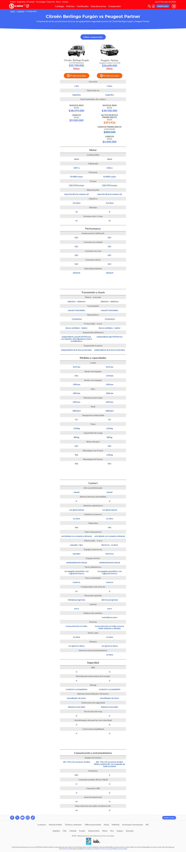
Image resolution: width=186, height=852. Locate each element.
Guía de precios (98, 6)
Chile (64, 831)
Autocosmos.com (64, 849)
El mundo (30, 1)
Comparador (114, 6)
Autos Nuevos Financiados (109, 119)
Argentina (21, 1)
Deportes (51, 1)
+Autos (65, 1)
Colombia (72, 831)
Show (58, 1)
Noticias (70, 6)
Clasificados (83, 6)
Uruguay (120, 831)
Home (13, 1)
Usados (76, 118)
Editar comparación (93, 37)
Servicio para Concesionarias (132, 825)
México (104, 831)
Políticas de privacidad (93, 825)
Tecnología (40, 1)
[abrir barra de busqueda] (149, 6)
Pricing (106, 825)
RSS (147, 825)
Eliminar (76, 68)
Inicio (12, 11)
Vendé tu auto (162, 6)
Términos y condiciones (73, 825)
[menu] (174, 6)
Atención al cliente (55, 825)
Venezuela (129, 831)
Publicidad (115, 825)
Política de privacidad (120, 849)
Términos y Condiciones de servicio (98, 849)
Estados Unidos (93, 831)
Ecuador (82, 831)
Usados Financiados (109, 129)
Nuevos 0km (76, 108)
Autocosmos (31, 847)
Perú (112, 831)
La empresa (42, 825)
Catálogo (59, 6)
